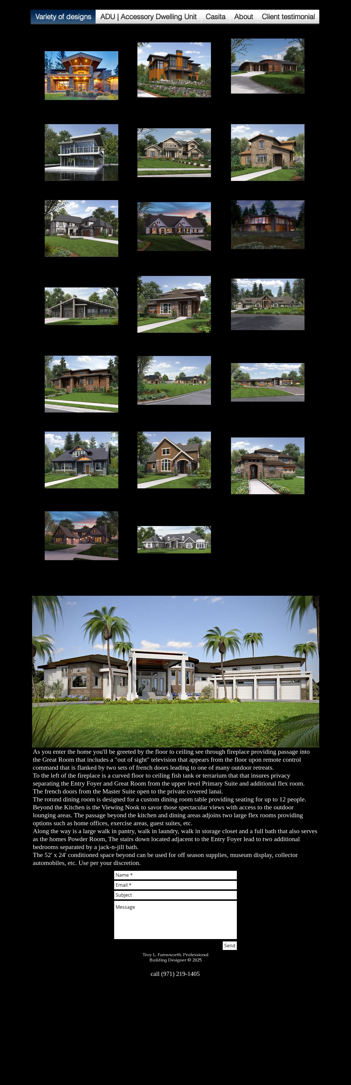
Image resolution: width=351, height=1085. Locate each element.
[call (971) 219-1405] (175, 973)
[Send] (230, 945)
